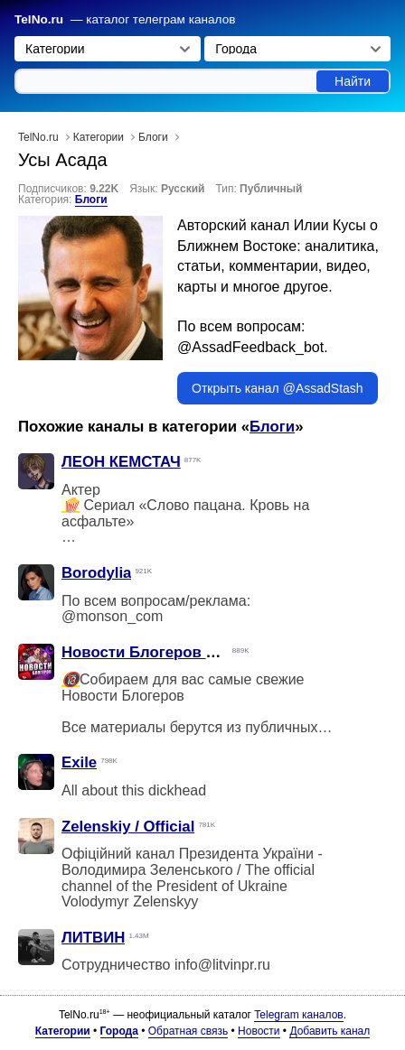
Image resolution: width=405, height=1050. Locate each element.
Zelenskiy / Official (127, 826)
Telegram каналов (298, 1014)
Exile (79, 762)
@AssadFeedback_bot (250, 347)
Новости (258, 1031)
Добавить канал (329, 1031)
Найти (352, 81)
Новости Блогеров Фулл (153, 652)
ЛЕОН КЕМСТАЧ (121, 461)
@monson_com (112, 616)
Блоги (91, 199)
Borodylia (96, 572)
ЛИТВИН (93, 937)
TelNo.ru (38, 19)
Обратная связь (188, 1031)
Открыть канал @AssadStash (277, 388)
